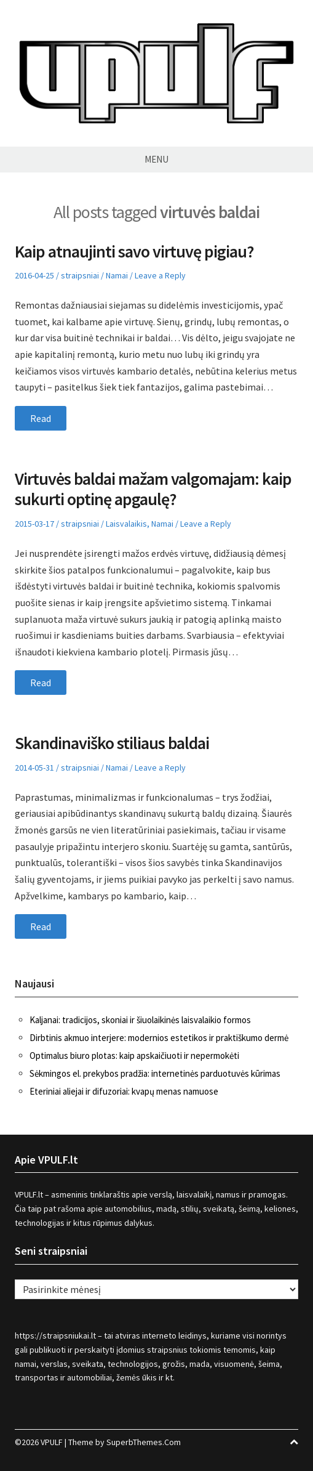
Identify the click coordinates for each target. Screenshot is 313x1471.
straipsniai (80, 275)
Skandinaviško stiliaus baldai (112, 743)
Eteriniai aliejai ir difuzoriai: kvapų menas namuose (124, 1091)
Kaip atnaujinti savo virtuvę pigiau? (134, 251)
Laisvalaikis (126, 523)
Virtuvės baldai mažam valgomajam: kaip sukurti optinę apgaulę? (153, 489)
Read (40, 418)
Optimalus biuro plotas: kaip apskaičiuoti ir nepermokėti (134, 1055)
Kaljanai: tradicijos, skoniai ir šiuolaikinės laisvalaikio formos (140, 1020)
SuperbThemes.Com (143, 1442)
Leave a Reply (160, 275)
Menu (156, 159)
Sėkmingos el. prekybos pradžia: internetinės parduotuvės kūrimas (155, 1073)
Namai (117, 275)
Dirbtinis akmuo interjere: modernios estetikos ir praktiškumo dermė (159, 1037)
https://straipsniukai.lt (55, 1335)
